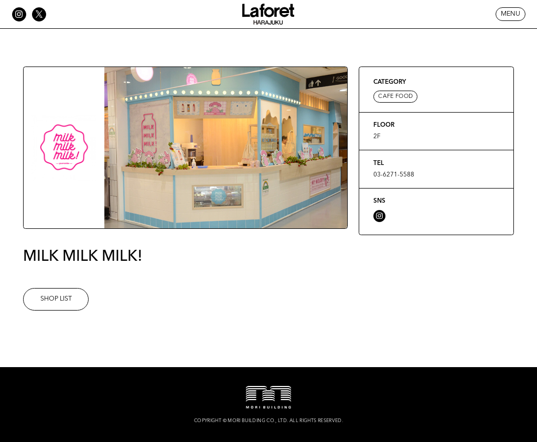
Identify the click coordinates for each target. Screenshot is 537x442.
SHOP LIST (56, 298)
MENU (510, 13)
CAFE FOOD (395, 97)
